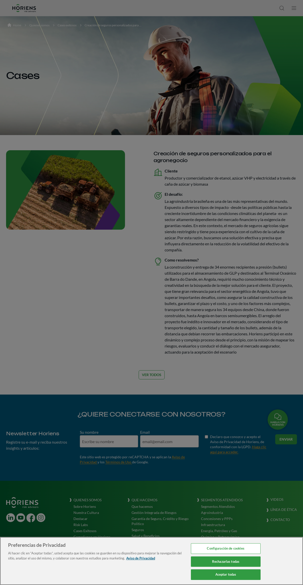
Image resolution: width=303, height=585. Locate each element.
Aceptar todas (225, 574)
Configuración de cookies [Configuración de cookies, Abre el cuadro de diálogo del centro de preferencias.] (225, 548)
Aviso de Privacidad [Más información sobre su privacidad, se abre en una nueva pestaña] (140, 558)
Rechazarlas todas (225, 561)
